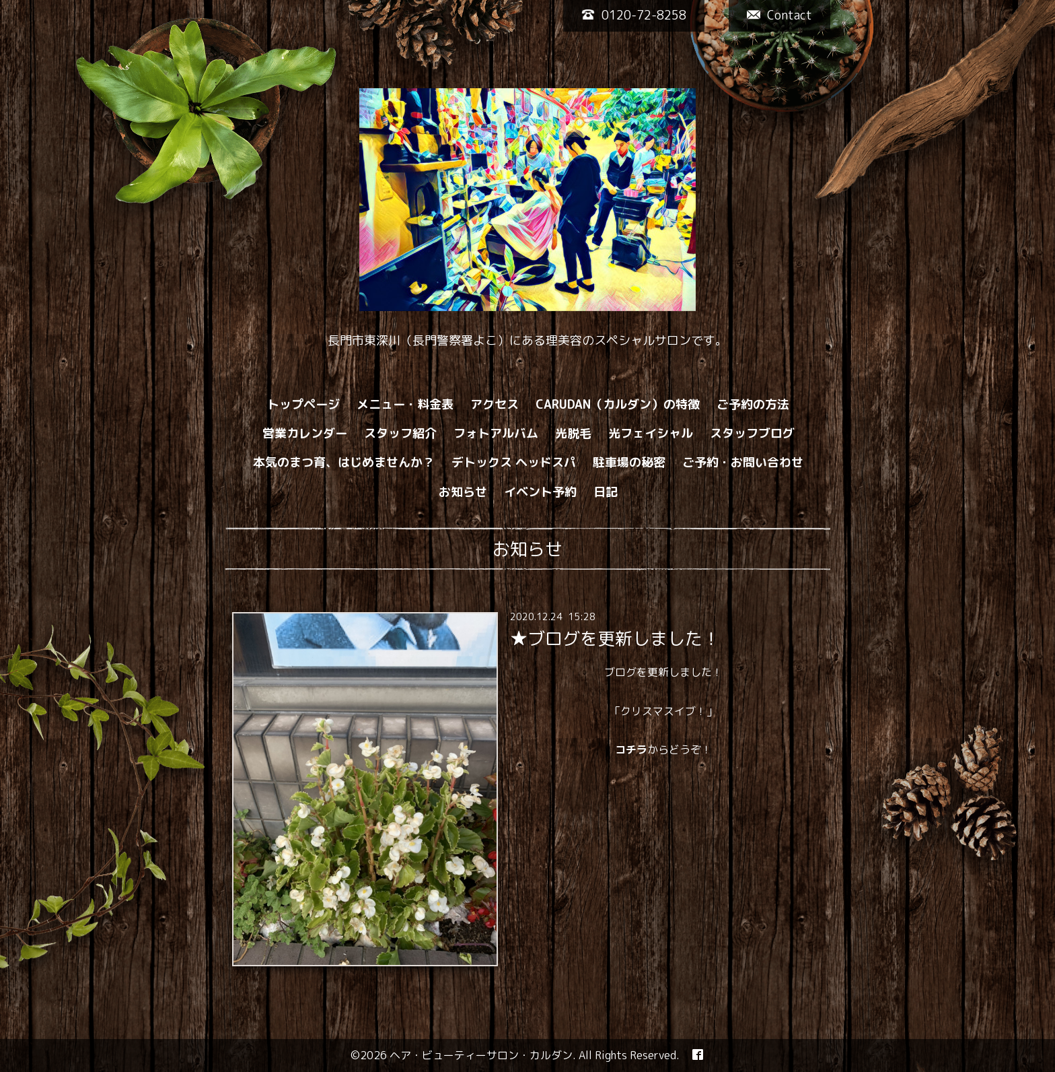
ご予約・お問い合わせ (742, 462)
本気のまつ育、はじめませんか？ (344, 462)
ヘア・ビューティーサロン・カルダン (481, 1055)
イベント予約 (540, 491)
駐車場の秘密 (629, 462)
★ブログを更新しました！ (615, 638)
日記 (605, 491)
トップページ (303, 404)
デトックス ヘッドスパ (513, 462)
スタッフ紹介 (400, 433)
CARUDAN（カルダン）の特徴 (618, 404)
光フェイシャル (650, 433)
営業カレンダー (304, 433)
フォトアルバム (495, 433)
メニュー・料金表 (405, 404)
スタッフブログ (752, 433)
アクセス (494, 404)
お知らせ (463, 491)
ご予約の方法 (753, 404)
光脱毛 (573, 433)
